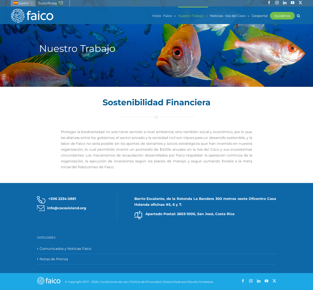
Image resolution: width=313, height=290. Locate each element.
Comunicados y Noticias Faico (65, 249)
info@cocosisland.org (66, 208)
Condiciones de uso (114, 281)
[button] (298, 15)
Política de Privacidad (145, 281)
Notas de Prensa (54, 259)
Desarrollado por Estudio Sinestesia (188, 281)
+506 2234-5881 (62, 199)
